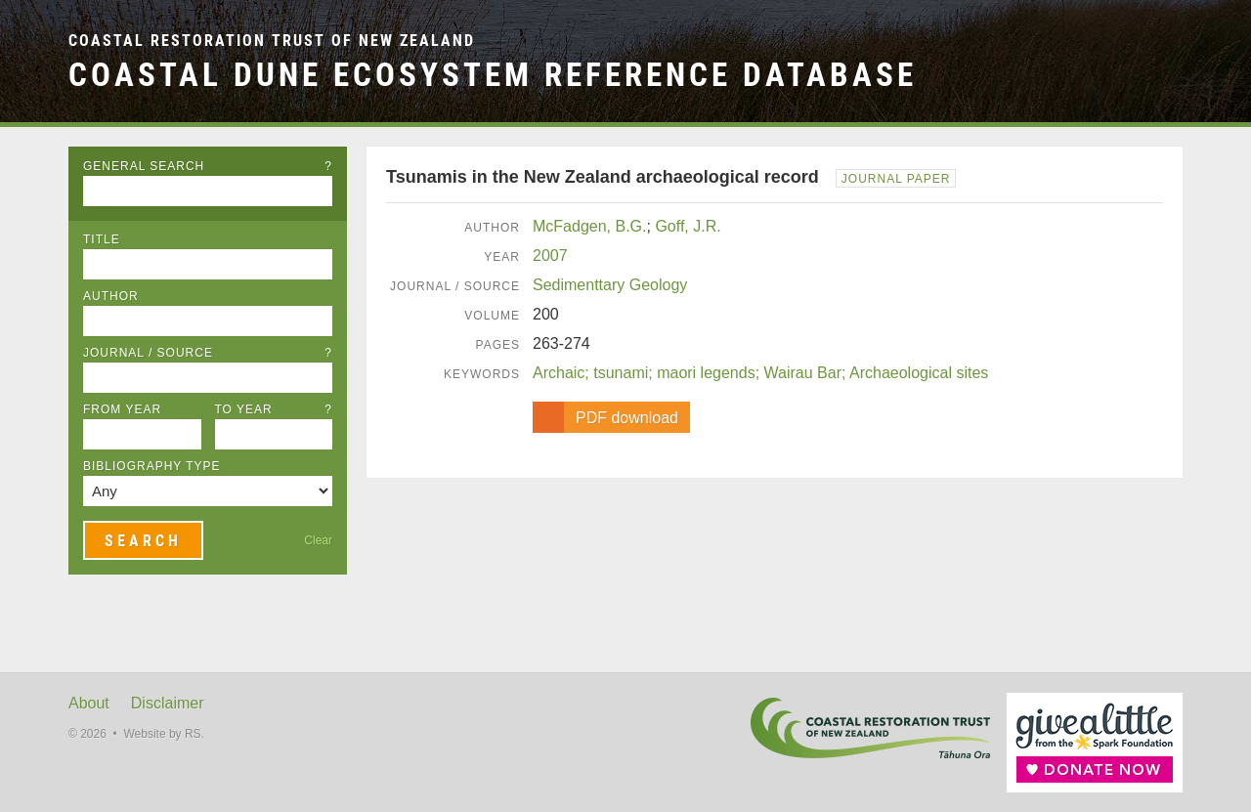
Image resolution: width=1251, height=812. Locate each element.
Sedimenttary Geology (610, 285)
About (88, 703)
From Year (122, 409)
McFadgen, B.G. (590, 226)
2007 (550, 255)
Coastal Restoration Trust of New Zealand (271, 40)
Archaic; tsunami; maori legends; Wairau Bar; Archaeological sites (760, 372)
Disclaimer (167, 703)
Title (101, 239)
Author (111, 296)
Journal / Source (207, 353)
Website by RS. (163, 734)
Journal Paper (896, 179)
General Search (207, 166)
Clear (318, 540)
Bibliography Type (152, 466)
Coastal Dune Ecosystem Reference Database (492, 75)
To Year (274, 409)
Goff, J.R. (687, 226)
